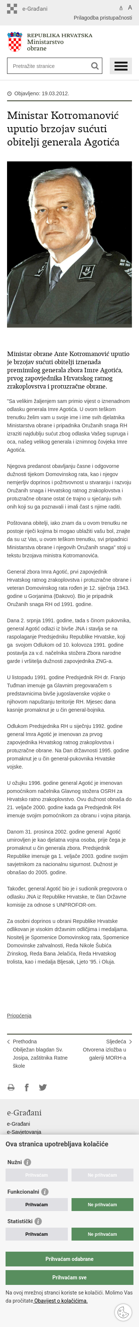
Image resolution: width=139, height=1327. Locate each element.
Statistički (20, 1221)
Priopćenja (19, 1016)
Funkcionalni (23, 1192)
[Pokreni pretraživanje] (95, 66)
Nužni (14, 1162)
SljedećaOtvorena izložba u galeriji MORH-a (104, 1050)
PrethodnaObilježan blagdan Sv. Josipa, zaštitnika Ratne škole (40, 1054)
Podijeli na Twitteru (43, 1087)
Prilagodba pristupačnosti (103, 18)
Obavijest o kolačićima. (60, 1301)
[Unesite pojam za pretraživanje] (39, 66)
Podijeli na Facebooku (27, 1087)
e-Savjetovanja (24, 1132)
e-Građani (18, 1124)
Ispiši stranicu (11, 1087)
